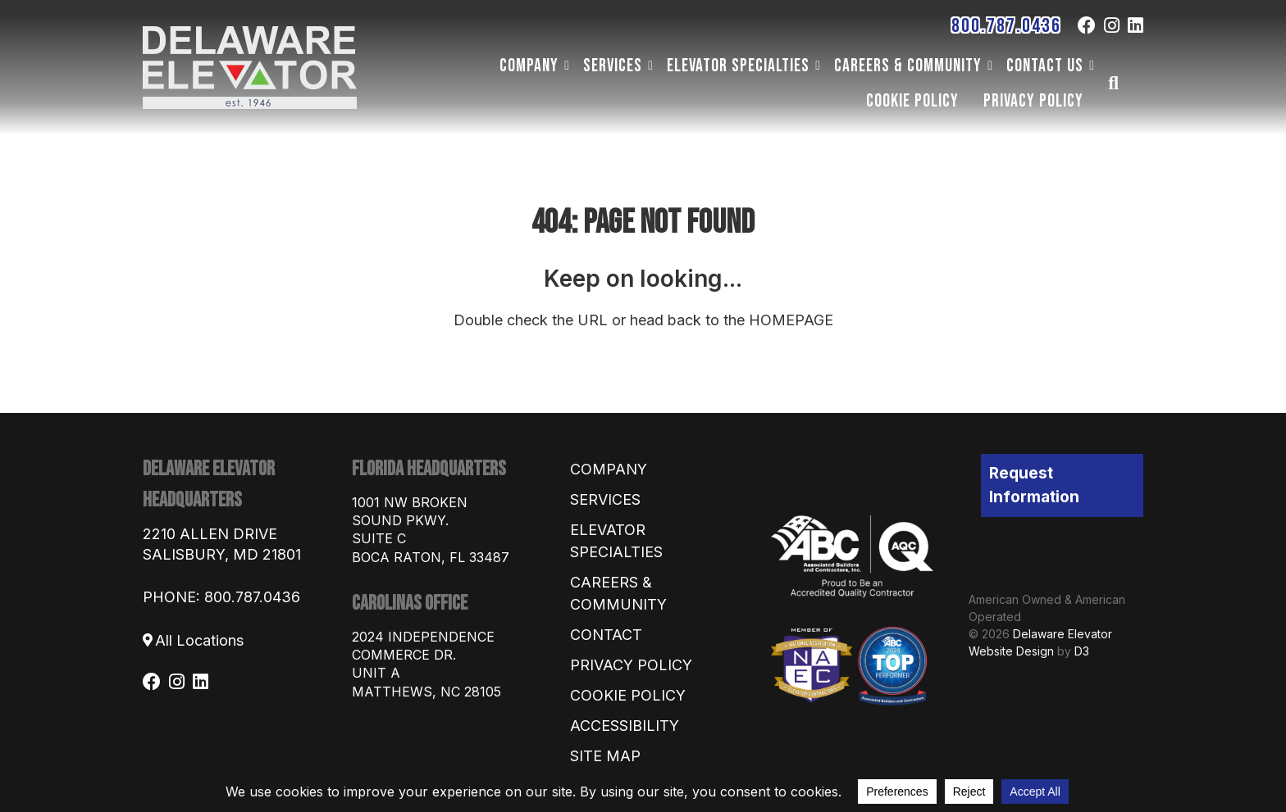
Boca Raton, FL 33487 (430, 557)
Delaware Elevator (1062, 634)
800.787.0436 (1006, 26)
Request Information (1034, 485)
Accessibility (624, 725)
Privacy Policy (1033, 100)
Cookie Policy (912, 100)
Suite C (379, 538)
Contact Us (1044, 66)
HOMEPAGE (791, 320)
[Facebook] (1087, 25)
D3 (1081, 651)
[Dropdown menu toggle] (566, 65)
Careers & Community (908, 66)
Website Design (1011, 651)
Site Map (605, 755)
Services (612, 66)
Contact (606, 634)
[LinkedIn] (1135, 25)
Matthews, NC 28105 (426, 691)
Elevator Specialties (738, 66)
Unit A (376, 673)
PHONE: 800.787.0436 (221, 597)
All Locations (199, 640)
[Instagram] (1112, 25)
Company (529, 66)
